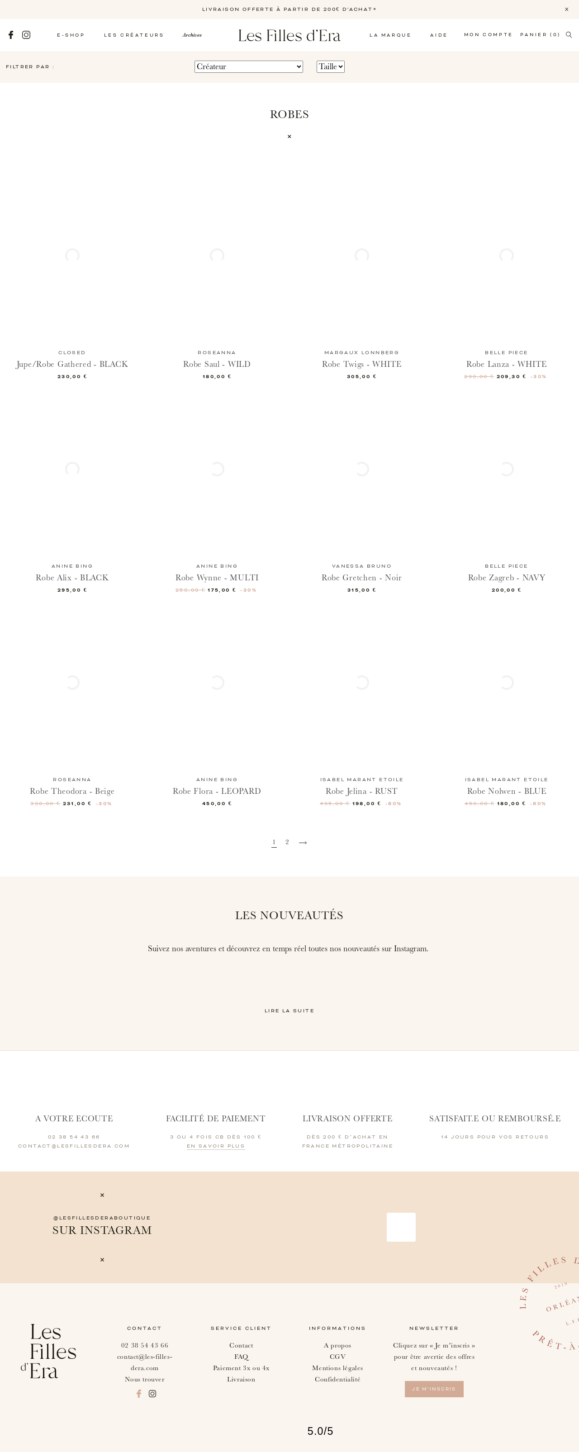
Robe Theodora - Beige (72, 791)
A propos (337, 1345)
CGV (338, 1356)
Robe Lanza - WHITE (506, 364)
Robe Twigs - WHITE (362, 364)
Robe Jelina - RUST (362, 791)
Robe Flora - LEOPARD (217, 791)
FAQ (241, 1356)
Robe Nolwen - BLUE (506, 791)
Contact (241, 1345)
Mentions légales (337, 1368)
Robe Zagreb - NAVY (507, 578)
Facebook (11, 35)
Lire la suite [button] (289, 1011)
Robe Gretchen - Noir (362, 578)
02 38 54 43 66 (144, 1345)
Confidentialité (338, 1379)
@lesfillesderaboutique (102, 1218)
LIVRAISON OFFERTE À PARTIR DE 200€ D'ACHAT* (289, 9)
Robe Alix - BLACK (72, 578)
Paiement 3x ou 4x (241, 1368)
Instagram (26, 35)
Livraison (241, 1379)
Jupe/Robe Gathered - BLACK (72, 364)
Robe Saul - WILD (217, 364)
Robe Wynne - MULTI (217, 578)
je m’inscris (434, 1389)
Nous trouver (144, 1379)
